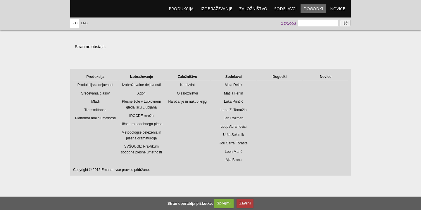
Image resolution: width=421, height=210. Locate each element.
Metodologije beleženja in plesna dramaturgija (141, 135)
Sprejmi (224, 203)
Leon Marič (233, 152)
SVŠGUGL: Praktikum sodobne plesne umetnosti (141, 149)
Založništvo (253, 8)
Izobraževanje (216, 8)
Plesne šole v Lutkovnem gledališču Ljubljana (141, 104)
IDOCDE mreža (141, 116)
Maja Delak (233, 85)
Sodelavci (285, 8)
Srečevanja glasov (95, 93)
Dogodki (313, 8)
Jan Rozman (233, 118)
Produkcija (181, 8)
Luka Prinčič (233, 101)
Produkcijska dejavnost (95, 85)
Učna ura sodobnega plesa (141, 124)
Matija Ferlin (233, 93)
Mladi (95, 101)
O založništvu (187, 93)
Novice (337, 8)
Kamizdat (187, 85)
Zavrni (245, 203)
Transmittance (95, 110)
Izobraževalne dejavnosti (141, 85)
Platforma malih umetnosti (95, 118)
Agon (141, 93)
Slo (74, 23)
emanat (98, 9)
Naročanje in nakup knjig (187, 101)
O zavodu (288, 23)
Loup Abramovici (233, 127)
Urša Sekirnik (233, 135)
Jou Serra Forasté (234, 143)
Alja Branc (233, 160)
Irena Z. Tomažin (233, 110)
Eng (84, 23)
